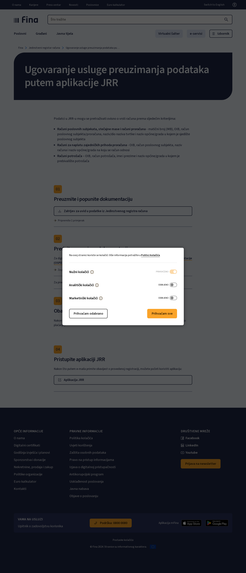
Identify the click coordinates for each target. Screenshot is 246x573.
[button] (92, 272)
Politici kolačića (150, 255)
